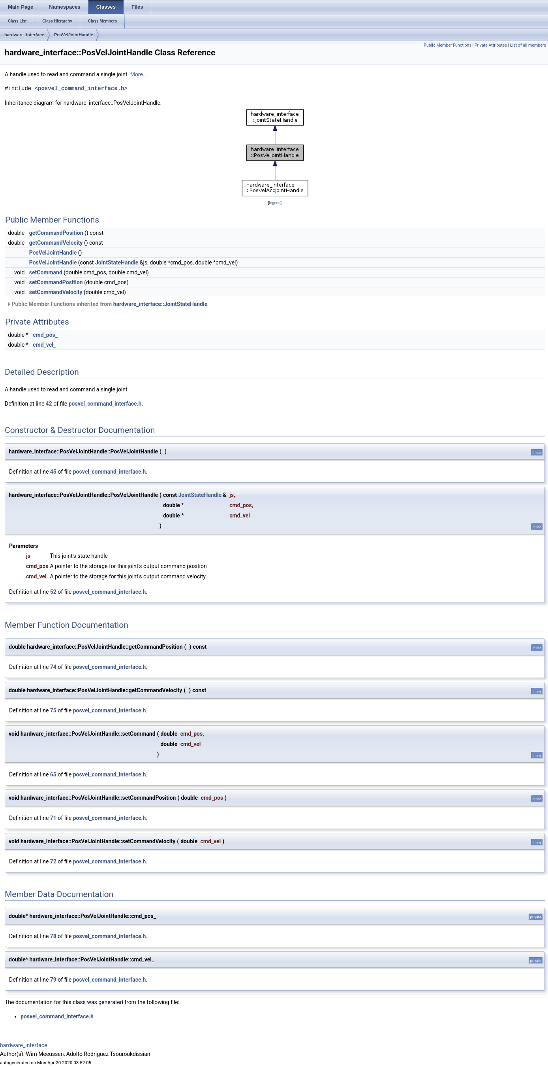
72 (53, 861)
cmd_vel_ (44, 345)
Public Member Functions (447, 45)
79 (53, 979)
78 (53, 936)
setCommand (45, 272)
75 (53, 710)
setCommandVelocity (56, 292)
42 (49, 403)
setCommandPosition (56, 282)
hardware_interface (24, 34)
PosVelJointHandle (73, 34)
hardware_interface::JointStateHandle (160, 304)
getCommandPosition (56, 233)
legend (274, 202)
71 (53, 818)
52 (53, 592)
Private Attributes (491, 45)
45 (53, 471)
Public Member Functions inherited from (107, 304)
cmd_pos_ (45, 335)
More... (138, 74)
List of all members (528, 45)
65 (53, 774)
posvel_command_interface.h (81, 88)
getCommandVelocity (56, 243)
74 (53, 667)
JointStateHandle (117, 262)
